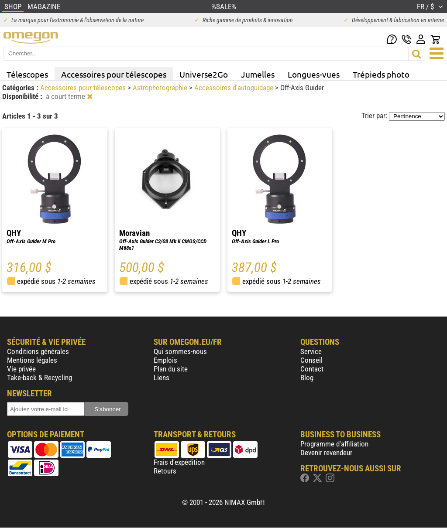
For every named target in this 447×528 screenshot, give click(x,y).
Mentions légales (32, 360)
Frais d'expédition (179, 462)
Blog (306, 377)
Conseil (311, 360)
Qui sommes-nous (180, 351)
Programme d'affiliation (334, 443)
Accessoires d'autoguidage (234, 87)
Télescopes (27, 74)
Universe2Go (203, 74)
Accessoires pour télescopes (113, 74)
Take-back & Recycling (39, 377)
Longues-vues (314, 74)
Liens (161, 377)
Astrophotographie (161, 87)
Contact (311, 368)
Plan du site (171, 368)
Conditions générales (38, 351)
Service (311, 351)
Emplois (165, 360)
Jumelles (258, 74)
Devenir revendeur (326, 452)
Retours (165, 471)
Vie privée (21, 368)
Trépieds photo (381, 74)
